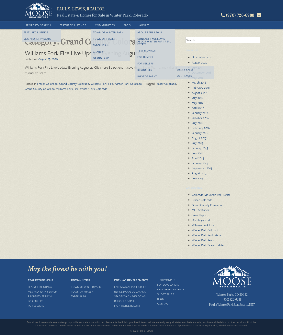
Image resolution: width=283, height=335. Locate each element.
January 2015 (200, 148)
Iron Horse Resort (127, 306)
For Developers (168, 285)
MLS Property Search (42, 291)
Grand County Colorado (74, 83)
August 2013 (199, 173)
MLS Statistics (200, 210)
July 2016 (197, 123)
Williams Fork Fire (102, 83)
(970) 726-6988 (232, 299)
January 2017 (200, 112)
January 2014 (200, 163)
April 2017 (198, 107)
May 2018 (197, 77)
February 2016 (201, 128)
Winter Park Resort (204, 240)
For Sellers (36, 306)
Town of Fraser (82, 291)
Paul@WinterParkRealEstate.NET (232, 304)
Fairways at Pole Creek (130, 287)
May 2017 (197, 102)
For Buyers (35, 301)
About (144, 25)
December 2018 (201, 72)
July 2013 (197, 178)
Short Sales (165, 294)
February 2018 (201, 87)
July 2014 (197, 153)
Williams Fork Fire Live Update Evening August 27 (86, 53)
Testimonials (166, 280)
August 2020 (199, 62)
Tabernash (78, 296)
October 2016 (200, 118)
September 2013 (202, 168)
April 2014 (198, 158)
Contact (163, 303)
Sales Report (200, 215)
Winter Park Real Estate (206, 235)
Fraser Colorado (47, 83)
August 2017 (199, 92)
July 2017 (197, 97)
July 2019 (197, 67)
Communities (105, 25)
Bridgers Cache (124, 301)
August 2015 (199, 138)
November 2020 (202, 57)
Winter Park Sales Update (208, 245)
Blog (127, 25)
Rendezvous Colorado (130, 291)
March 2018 (199, 82)
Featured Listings (73, 25)
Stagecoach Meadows (129, 296)
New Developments (170, 289)
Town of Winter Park (86, 287)
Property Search (38, 25)
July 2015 (197, 143)
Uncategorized (201, 220)
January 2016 (200, 133)
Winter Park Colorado (128, 83)
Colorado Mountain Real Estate (211, 194)
